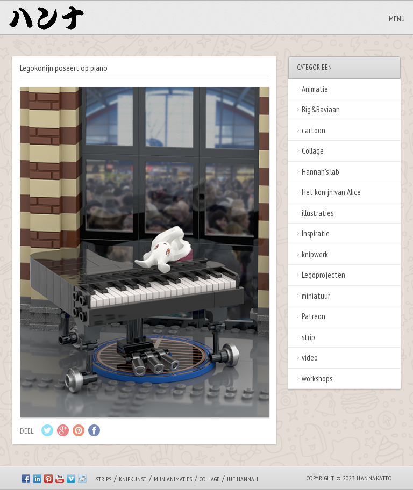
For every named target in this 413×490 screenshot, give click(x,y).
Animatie (315, 89)
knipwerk (315, 254)
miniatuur (316, 296)
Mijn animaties (173, 479)
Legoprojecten (323, 275)
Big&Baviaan (321, 109)
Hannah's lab (320, 172)
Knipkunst (132, 479)
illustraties (317, 213)
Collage (313, 151)
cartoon (313, 130)
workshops (317, 378)
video (310, 357)
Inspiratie (316, 233)
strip (308, 337)
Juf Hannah (242, 479)
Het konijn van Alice (331, 192)
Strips (103, 479)
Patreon (313, 316)
